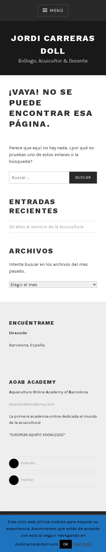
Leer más (82, 544)
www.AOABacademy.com (31, 404)
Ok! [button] (65, 544)
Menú (56, 10)
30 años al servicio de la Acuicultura (46, 226)
